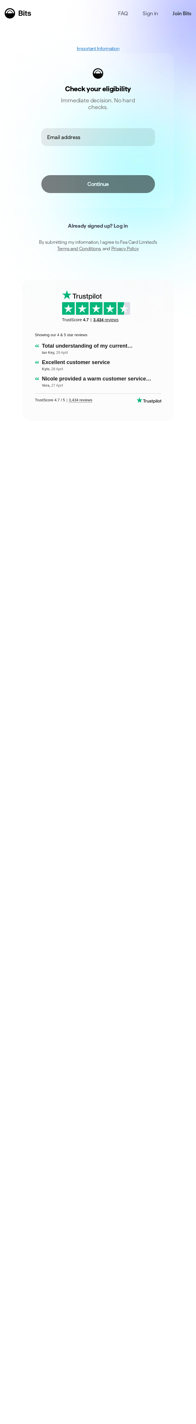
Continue (98, 184)
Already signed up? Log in (98, 226)
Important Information (98, 48)
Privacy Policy (125, 248)
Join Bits (182, 13)
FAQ (123, 13)
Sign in (150, 13)
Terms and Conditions (79, 248)
